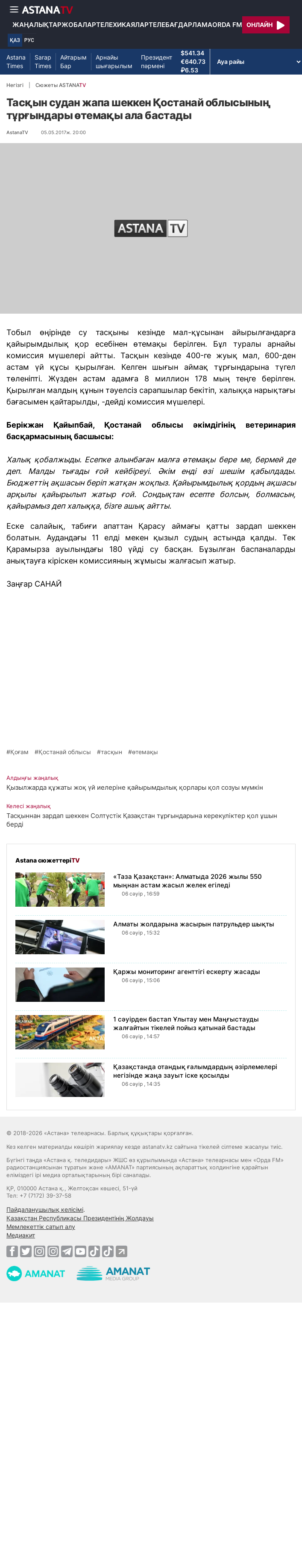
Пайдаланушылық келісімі (44, 1209)
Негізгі (14, 85)
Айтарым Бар (73, 61)
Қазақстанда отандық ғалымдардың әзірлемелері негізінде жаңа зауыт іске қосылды (195, 1071)
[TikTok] (94, 1251)
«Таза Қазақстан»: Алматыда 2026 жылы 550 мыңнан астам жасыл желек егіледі (187, 880)
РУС (29, 40)
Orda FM (227, 25)
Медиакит (20, 1235)
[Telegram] (66, 1251)
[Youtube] (80, 1251)
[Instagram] (39, 1251)
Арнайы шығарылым (114, 61)
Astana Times (16, 61)
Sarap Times (43, 61)
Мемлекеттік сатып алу (40, 1226)
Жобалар (79, 25)
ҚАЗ (15, 40)
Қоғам (19, 752)
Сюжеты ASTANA (60, 85)
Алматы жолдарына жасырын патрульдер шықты (193, 924)
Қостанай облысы (64, 752)
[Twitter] (25, 1251)
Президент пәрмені (156, 61)
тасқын (111, 752)
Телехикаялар (122, 25)
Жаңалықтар (37, 25)
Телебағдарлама (180, 25)
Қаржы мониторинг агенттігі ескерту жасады (186, 972)
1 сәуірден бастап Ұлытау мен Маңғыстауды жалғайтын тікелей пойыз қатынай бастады (186, 1023)
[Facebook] (12, 1251)
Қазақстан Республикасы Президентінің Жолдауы (80, 1218)
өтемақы (145, 752)
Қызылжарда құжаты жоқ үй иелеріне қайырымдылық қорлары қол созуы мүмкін (134, 787)
